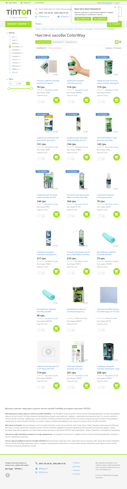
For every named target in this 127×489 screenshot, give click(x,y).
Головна (76, 463)
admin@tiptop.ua (105, 469)
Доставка (76, 466)
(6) (16, 66)
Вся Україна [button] (107, 2)
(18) (17, 46)
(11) (14, 37)
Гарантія (76, 470)
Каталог (17, 24)
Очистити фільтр (55, 48)
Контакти (76, 474)
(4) (15, 40)
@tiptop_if (65, 16)
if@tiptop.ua (43, 472)
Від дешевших (58, 42)
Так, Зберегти (82, 18)
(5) (16, 50)
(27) (16, 59)
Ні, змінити (99, 18)
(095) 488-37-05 (59, 463)
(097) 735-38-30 (45, 463)
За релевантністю (43, 42)
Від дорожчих (71, 42)
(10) (16, 69)
